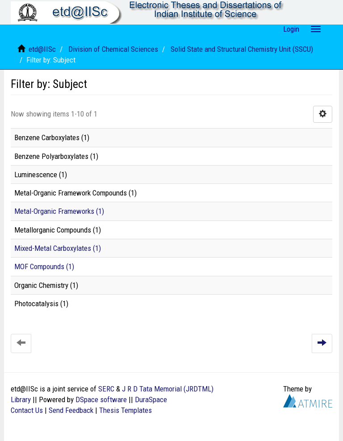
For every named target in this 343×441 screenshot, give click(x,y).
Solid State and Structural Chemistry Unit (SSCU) (242, 49)
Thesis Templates (125, 410)
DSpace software (101, 399)
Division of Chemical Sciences (113, 49)
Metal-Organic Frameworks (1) (59, 211)
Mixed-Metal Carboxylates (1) (57, 248)
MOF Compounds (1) (44, 266)
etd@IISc (42, 49)
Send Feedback (71, 410)
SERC (106, 388)
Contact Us (27, 410)
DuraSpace (151, 399)
